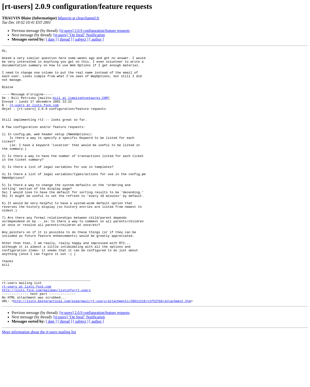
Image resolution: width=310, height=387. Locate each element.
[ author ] (96, 39)
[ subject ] (80, 39)
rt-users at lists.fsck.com (34, 116)
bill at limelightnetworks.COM (80, 108)
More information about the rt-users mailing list (39, 383)
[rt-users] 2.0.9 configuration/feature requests (94, 31)
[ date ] (51, 39)
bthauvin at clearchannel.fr (78, 18)
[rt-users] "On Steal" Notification (79, 35)
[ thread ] (65, 39)
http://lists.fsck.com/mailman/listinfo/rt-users (46, 338)
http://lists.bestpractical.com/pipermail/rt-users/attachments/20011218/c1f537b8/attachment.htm (102, 352)
